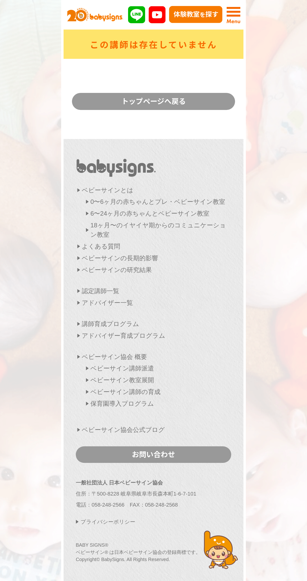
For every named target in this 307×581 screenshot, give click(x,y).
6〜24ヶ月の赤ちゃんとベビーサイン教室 (149, 213)
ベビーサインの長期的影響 (120, 258)
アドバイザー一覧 (107, 302)
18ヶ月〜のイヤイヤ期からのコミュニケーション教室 (158, 230)
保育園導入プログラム (122, 403)
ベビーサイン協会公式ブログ (123, 429)
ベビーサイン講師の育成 (125, 391)
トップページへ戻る (153, 101)
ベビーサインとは (107, 190)
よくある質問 (101, 246)
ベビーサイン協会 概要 (114, 356)
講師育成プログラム (110, 323)
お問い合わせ (153, 454)
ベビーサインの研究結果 (117, 269)
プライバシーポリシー (108, 522)
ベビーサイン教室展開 (122, 380)
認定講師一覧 (100, 291)
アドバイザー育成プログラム (123, 335)
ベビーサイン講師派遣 (122, 368)
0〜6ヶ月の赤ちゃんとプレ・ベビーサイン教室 (157, 201)
